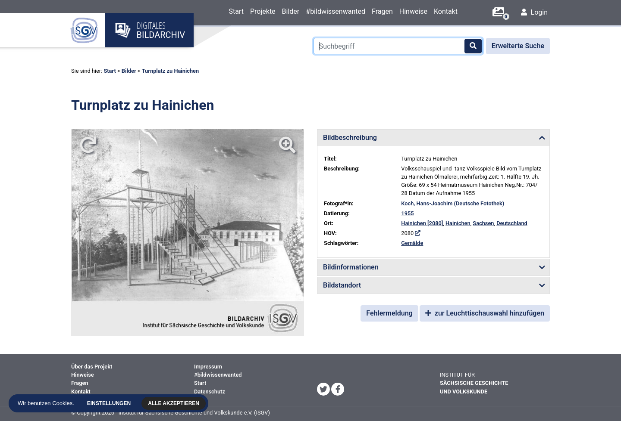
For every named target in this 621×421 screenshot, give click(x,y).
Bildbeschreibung (350, 137)
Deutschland (511, 223)
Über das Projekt (91, 366)
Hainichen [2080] (422, 223)
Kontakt (446, 11)
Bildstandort (342, 285)
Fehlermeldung (389, 313)
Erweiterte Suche (518, 46)
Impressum (208, 366)
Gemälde (412, 243)
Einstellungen (109, 403)
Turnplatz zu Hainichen (170, 71)
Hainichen (457, 223)
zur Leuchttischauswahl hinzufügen (484, 313)
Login (534, 12)
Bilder (291, 11)
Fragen (382, 11)
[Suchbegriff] (398, 46)
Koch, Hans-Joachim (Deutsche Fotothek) (452, 203)
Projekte (263, 11)
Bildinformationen (351, 267)
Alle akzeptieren (174, 403)
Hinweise (413, 11)
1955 (407, 213)
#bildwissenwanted (335, 11)
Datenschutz (209, 391)
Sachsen (483, 223)
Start (236, 11)
